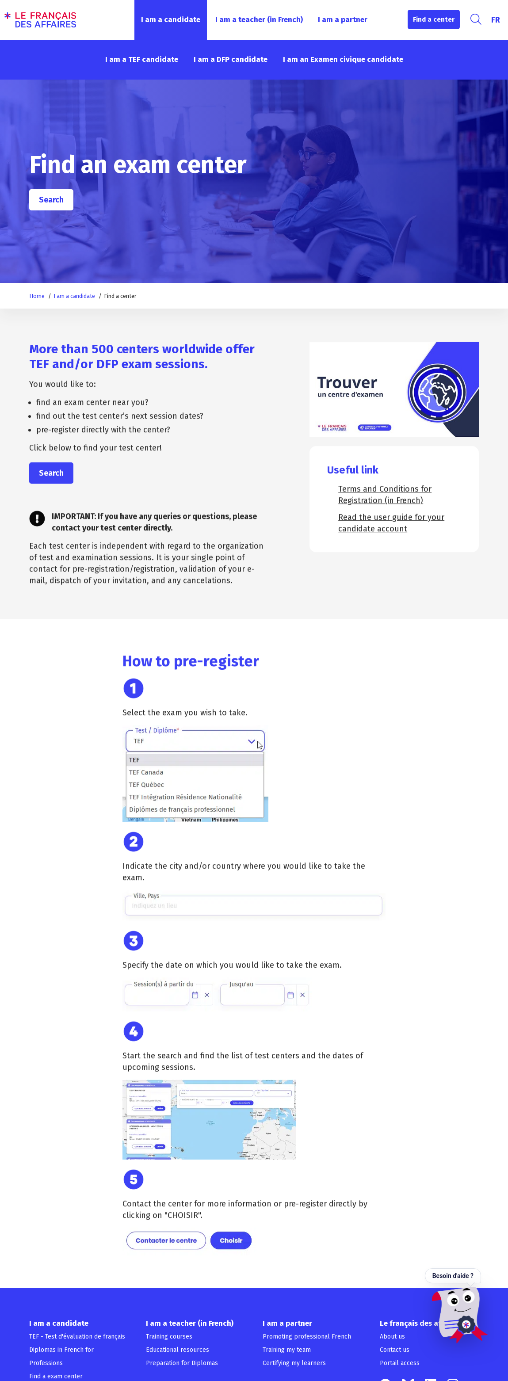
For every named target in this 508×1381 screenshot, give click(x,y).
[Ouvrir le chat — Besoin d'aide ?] (456, 1305)
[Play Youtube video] (394, 389)
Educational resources (177, 1350)
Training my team (287, 1350)
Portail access (400, 1363)
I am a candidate (170, 19)
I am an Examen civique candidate (343, 59)
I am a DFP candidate (230, 59)
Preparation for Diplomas (182, 1363)
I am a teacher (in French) (259, 19)
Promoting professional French (307, 1336)
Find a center (434, 19)
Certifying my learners (294, 1363)
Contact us (394, 1350)
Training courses (169, 1336)
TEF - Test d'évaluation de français (77, 1336)
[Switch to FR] (495, 20)
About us (392, 1336)
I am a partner (342, 19)
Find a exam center (56, 1376)
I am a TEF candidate (141, 59)
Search (51, 200)
